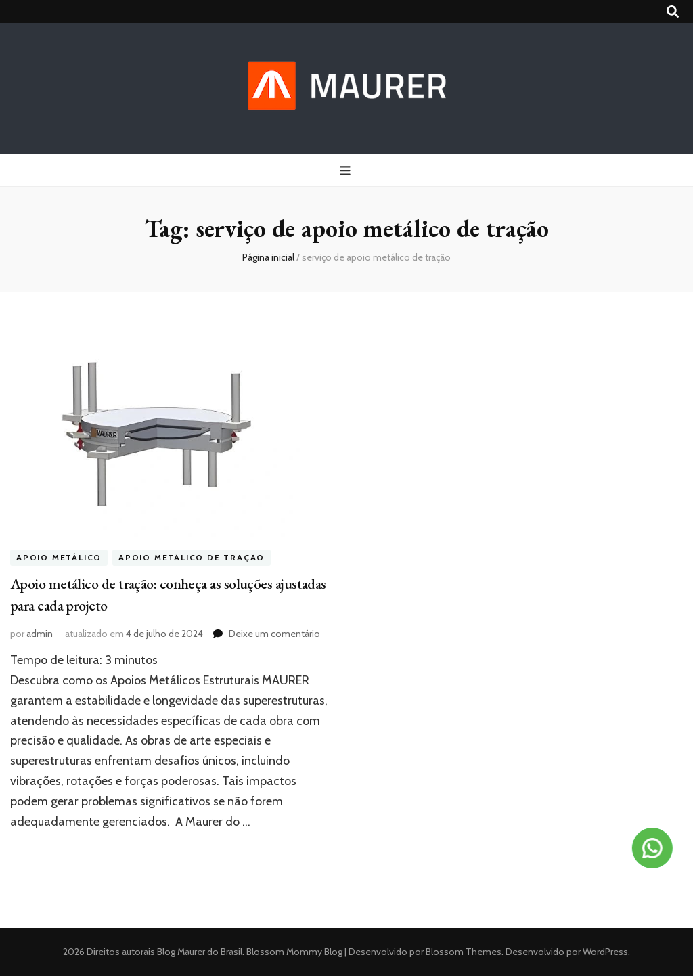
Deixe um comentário (274, 633)
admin (39, 633)
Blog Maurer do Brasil (199, 952)
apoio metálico (59, 558)
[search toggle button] (673, 11)
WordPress (605, 952)
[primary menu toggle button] (347, 170)
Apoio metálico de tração (191, 558)
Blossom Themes (462, 952)
